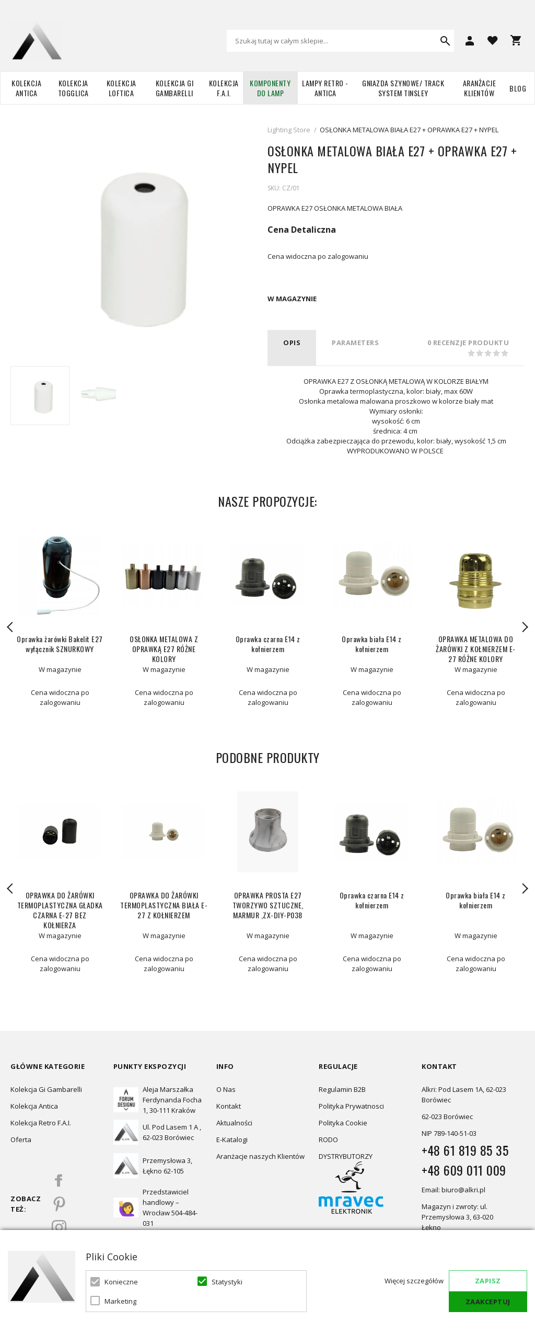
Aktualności (234, 1122)
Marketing (120, 1301)
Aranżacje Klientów (479, 87)
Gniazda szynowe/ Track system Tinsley (403, 87)
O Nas (226, 1089)
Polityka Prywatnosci (351, 1106)
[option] (39, 395)
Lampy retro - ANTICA (325, 87)
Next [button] (524, 627)
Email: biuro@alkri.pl (453, 1189)
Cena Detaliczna (302, 229)
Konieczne (121, 1281)
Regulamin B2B (342, 1089)
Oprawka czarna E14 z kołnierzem (268, 644)
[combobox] (340, 41)
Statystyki (227, 1281)
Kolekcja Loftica (121, 87)
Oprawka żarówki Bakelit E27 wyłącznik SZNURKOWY (60, 644)
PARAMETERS (355, 342)
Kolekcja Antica (26, 87)
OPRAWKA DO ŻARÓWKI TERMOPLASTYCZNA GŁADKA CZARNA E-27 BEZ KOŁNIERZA (60, 910)
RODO (328, 1139)
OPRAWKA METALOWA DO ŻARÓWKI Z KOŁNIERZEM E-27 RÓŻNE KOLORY (476, 649)
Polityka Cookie (343, 1122)
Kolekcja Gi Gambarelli (175, 87)
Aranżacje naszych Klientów (260, 1156)
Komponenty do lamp (270, 87)
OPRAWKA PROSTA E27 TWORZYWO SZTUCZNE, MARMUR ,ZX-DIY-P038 (268, 905)
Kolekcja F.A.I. (224, 87)
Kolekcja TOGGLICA (73, 87)
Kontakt (228, 1106)
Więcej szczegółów (414, 1280)
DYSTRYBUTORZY (346, 1156)
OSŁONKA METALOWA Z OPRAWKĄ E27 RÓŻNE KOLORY (164, 649)
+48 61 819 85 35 (465, 1150)
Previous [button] (10, 627)
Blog (517, 88)
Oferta (20, 1139)
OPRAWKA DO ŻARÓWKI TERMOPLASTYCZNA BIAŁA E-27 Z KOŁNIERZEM (163, 905)
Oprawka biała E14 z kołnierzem (372, 644)
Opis (291, 342)
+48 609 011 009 (464, 1169)
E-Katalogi (232, 1139)
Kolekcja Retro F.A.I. (40, 1122)
